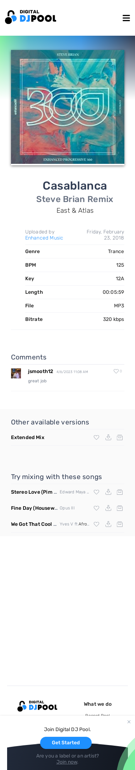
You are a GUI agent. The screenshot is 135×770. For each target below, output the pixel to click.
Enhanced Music (44, 238)
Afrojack (87, 524)
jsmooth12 (41, 371)
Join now (66, 762)
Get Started (66, 743)
